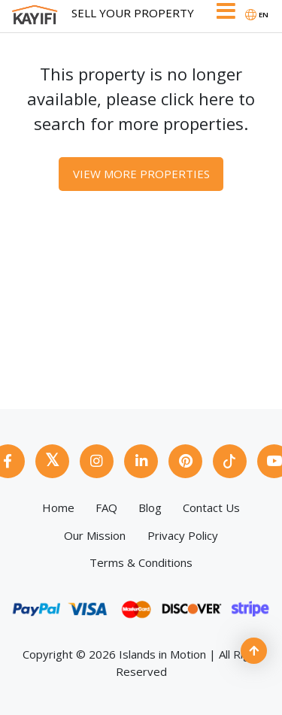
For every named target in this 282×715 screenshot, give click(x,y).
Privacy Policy (182, 535)
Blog (150, 507)
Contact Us (211, 507)
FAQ (106, 507)
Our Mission (95, 535)
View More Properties (141, 173)
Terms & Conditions (141, 562)
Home (58, 507)
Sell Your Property (132, 13)
